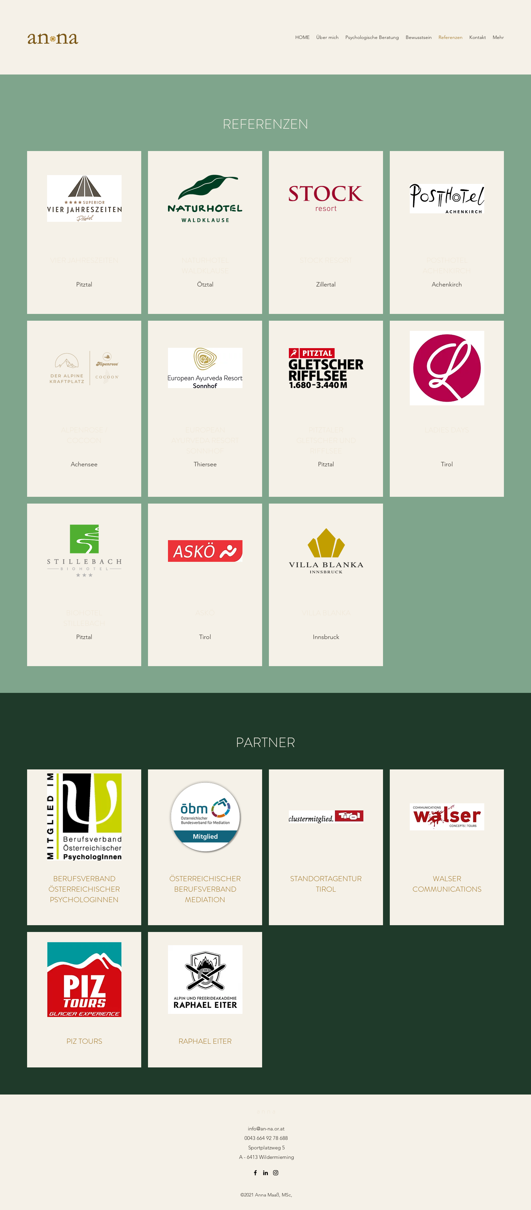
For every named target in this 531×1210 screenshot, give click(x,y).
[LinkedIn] (265, 1172)
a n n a (266, 1111)
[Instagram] (275, 1172)
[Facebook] (255, 1172)
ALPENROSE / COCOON (84, 435)
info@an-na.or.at (266, 1128)
